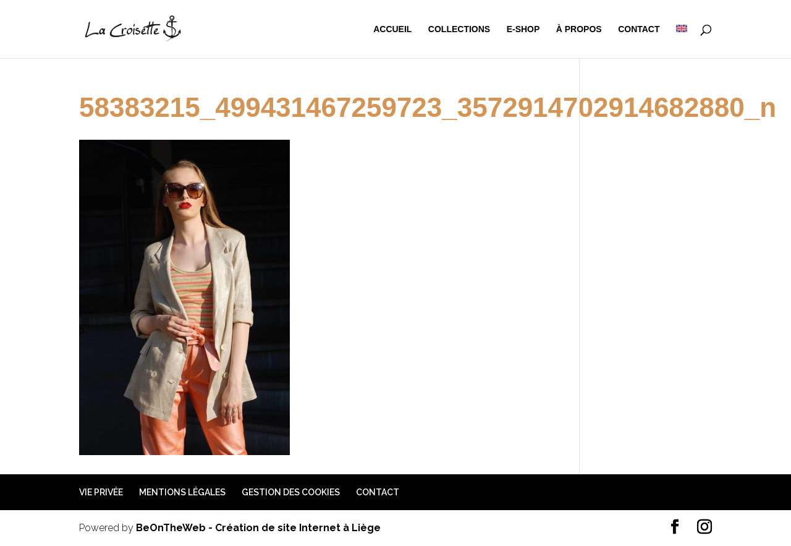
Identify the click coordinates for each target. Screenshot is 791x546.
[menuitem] (681, 41)
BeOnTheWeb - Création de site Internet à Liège (258, 528)
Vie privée (101, 492)
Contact (638, 29)
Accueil (392, 29)
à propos (579, 29)
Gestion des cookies (291, 492)
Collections (459, 29)
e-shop (523, 29)
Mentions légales (182, 492)
